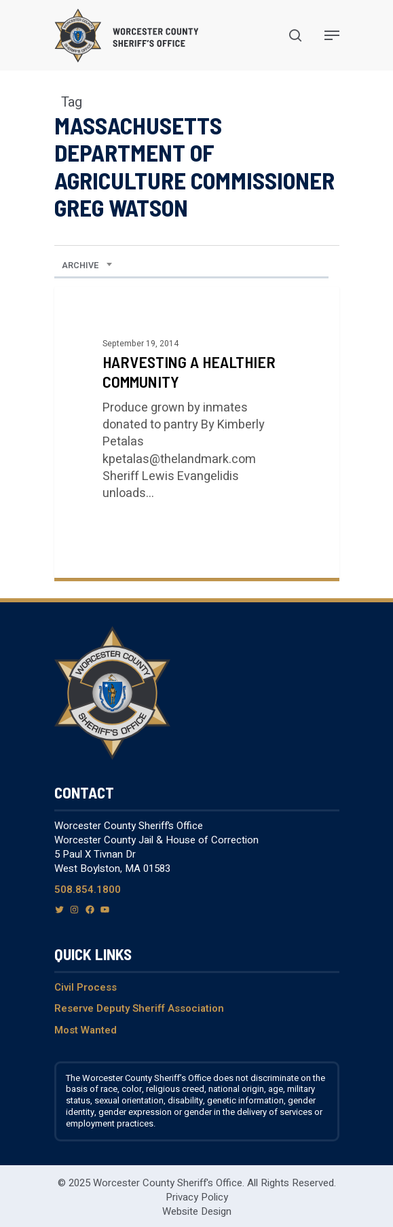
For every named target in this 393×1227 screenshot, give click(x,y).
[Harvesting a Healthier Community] (196, 432)
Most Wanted (85, 1030)
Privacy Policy (197, 1197)
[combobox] (87, 265)
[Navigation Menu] (332, 35)
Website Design (196, 1211)
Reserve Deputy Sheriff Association (139, 1008)
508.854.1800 (87, 889)
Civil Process (85, 987)
